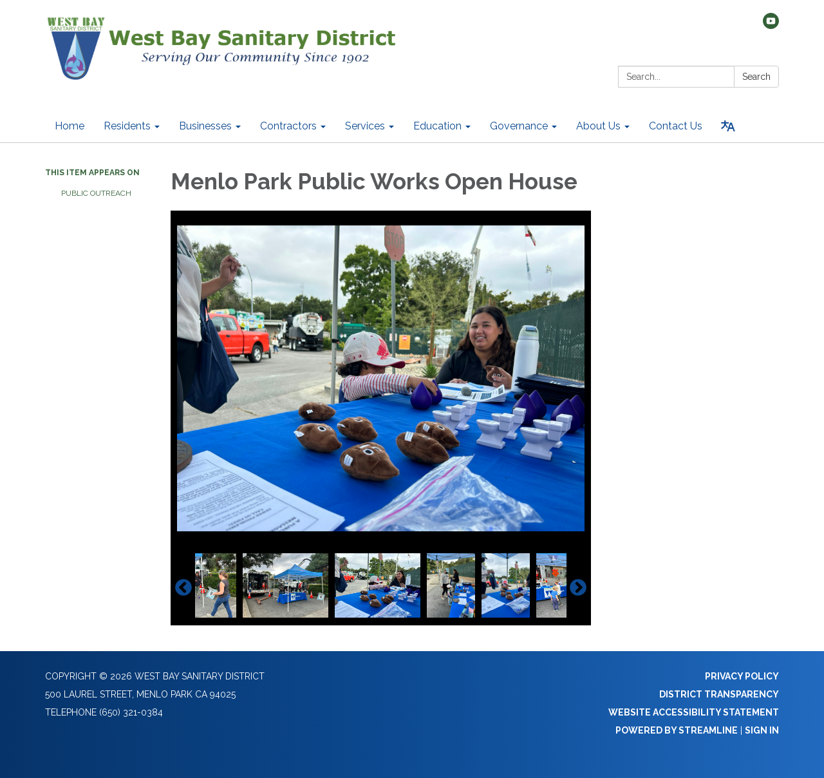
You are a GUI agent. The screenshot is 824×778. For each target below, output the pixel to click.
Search (756, 76)
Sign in (762, 730)
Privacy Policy (742, 676)
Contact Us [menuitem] (675, 126)
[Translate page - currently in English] (728, 126)
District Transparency (719, 694)
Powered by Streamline (676, 730)
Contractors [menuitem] (288, 126)
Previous (183, 588)
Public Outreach (96, 193)
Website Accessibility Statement (693, 712)
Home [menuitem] (69, 126)
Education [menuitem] (437, 126)
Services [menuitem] (365, 126)
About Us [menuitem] (598, 126)
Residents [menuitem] (127, 126)
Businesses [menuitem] (205, 126)
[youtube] (771, 25)
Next (578, 588)
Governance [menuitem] (519, 126)
